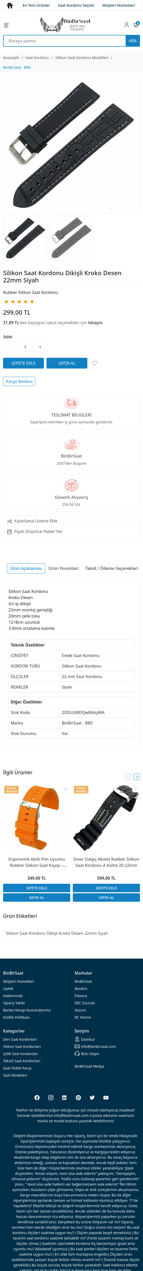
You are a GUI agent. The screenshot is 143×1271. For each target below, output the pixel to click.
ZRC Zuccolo (85, 1002)
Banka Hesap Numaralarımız (27, 1010)
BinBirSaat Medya (89, 1066)
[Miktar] (25, 347)
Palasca (81, 995)
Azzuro (80, 1010)
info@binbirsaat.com (95, 1046)
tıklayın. (95, 322)
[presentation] (128, 777)
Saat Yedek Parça (17, 1068)
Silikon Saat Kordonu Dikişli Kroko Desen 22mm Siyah (57, 933)
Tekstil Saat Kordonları (21, 1060)
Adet (8, 337)
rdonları (20, 1039)
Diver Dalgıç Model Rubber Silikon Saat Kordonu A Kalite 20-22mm (106, 862)
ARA (133, 41)
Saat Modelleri (15, 1075)
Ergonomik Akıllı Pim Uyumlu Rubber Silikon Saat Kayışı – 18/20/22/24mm (36, 862)
